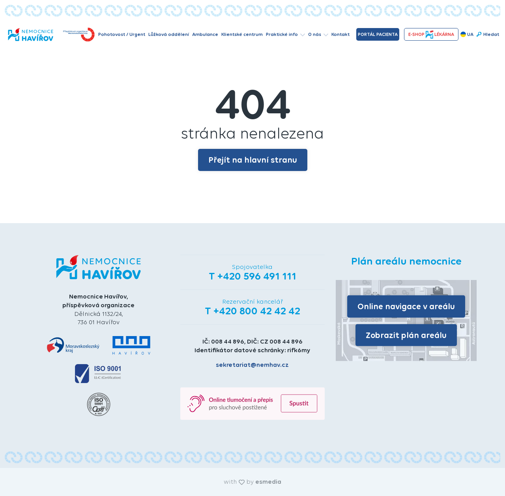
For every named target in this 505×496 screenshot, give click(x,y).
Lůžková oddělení (168, 34)
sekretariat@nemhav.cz (252, 364)
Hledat (487, 34)
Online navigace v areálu (406, 306)
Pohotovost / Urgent (121, 34)
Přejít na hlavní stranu (252, 160)
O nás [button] (318, 34)
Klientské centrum (242, 34)
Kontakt (340, 34)
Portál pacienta (378, 34)
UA (466, 34)
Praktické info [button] (285, 34)
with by (252, 481)
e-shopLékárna (431, 34)
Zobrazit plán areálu (406, 335)
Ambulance (205, 34)
